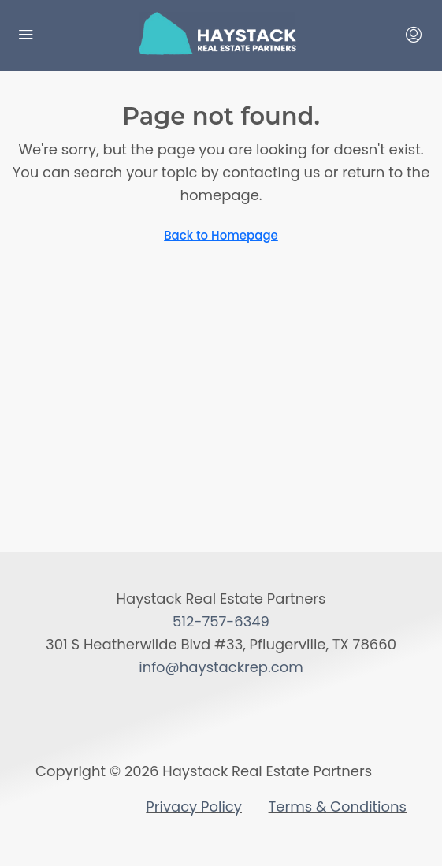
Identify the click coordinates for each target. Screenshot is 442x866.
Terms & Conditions (338, 806)
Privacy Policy (194, 806)
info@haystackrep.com (221, 667)
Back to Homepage (221, 235)
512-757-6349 (221, 621)
